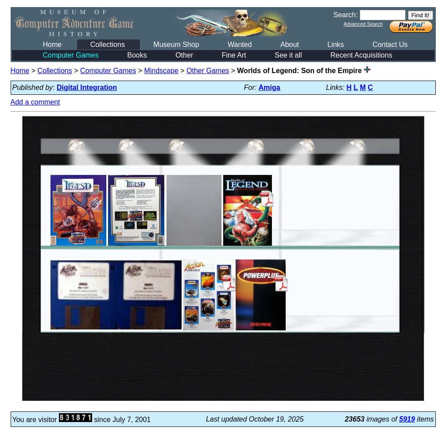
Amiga (269, 87)
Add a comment (35, 102)
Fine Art (234, 55)
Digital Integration (87, 87)
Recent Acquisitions (361, 55)
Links (335, 44)
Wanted (240, 44)
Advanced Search (363, 24)
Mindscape (161, 70)
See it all (288, 55)
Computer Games (71, 55)
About (289, 44)
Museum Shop (176, 44)
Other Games (207, 70)
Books (137, 55)
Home (52, 44)
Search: (346, 15)
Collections (107, 44)
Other (184, 55)
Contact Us (389, 44)
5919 (407, 419)
